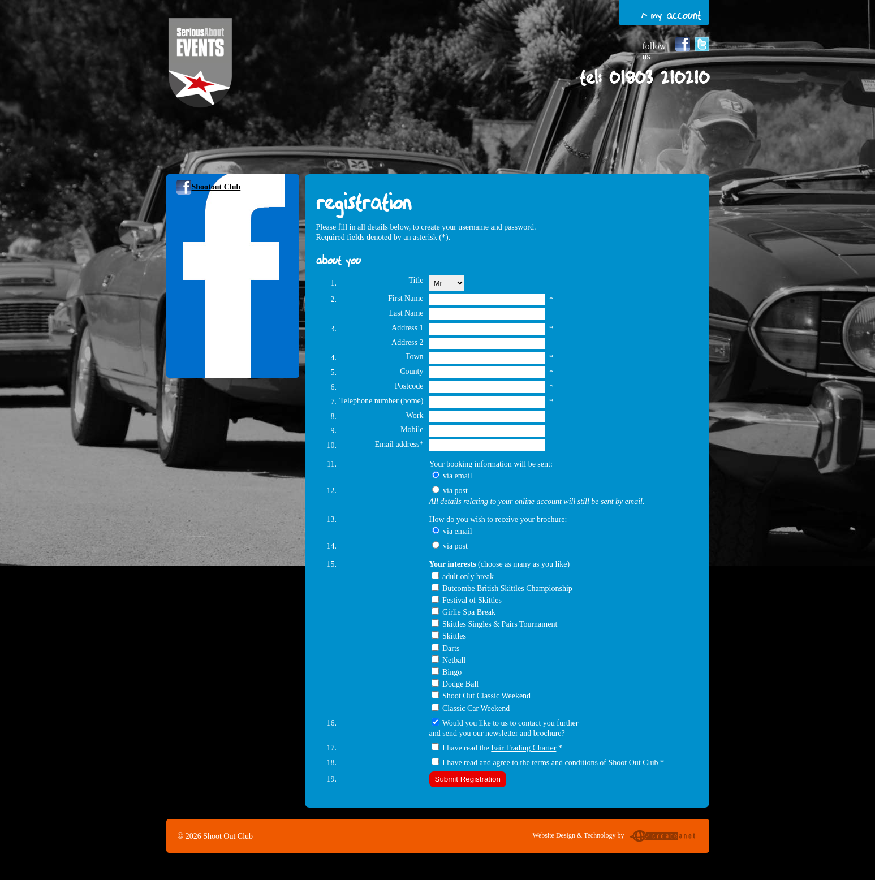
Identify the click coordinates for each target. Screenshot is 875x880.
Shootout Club (216, 187)
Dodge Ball (460, 684)
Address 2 (407, 342)
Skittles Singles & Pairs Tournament (499, 624)
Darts (450, 648)
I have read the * (502, 748)
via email (457, 476)
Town (415, 356)
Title (416, 280)
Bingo (452, 672)
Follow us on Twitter (702, 44)
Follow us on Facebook (682, 44)
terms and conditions (565, 762)
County (411, 371)
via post (455, 490)
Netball (453, 660)
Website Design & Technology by (615, 837)
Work (415, 415)
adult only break (468, 576)
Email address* (399, 444)
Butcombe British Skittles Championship (507, 588)
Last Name (406, 313)
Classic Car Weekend (476, 708)
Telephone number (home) (381, 400)
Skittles (454, 636)
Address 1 (407, 327)
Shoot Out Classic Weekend (486, 696)
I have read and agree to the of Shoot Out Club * (553, 762)
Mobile (411, 429)
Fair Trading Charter (523, 748)
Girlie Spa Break (468, 612)
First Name (406, 298)
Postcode (409, 386)
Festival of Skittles (472, 600)
